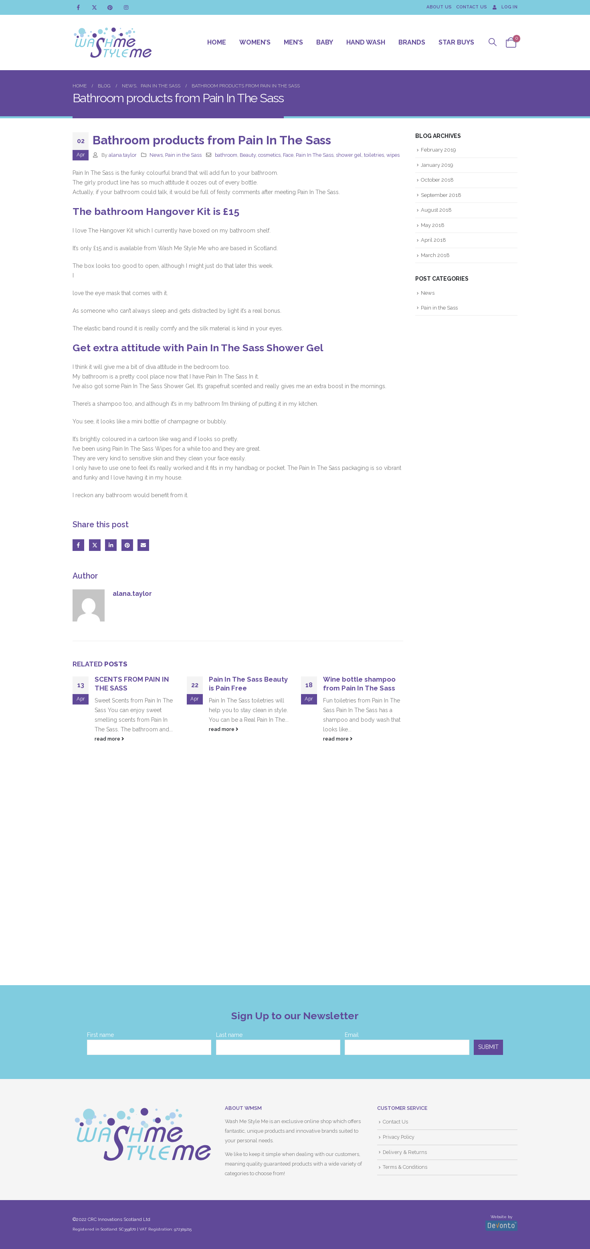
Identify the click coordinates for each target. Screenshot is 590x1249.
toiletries (374, 155)
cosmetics (269, 155)
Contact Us (471, 7)
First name (100, 1035)
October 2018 (437, 180)
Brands (411, 42)
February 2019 (438, 150)
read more (109, 739)
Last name (229, 1035)
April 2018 (433, 240)
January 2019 (437, 165)
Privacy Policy (398, 1137)
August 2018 (436, 210)
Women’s (255, 42)
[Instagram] (126, 7)
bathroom (226, 155)
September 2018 (441, 195)
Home (216, 42)
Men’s (293, 42)
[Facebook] (78, 7)
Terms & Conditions (405, 1167)
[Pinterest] (110, 7)
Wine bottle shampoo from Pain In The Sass (359, 683)
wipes (393, 155)
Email (143, 545)
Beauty (248, 155)
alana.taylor (123, 155)
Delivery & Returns (405, 1152)
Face (288, 155)
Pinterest (127, 545)
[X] (94, 7)
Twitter (95, 545)
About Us (439, 7)
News (156, 155)
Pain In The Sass (314, 155)
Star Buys (456, 42)
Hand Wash (365, 42)
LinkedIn (111, 545)
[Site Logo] (113, 42)
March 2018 (435, 255)
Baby (324, 42)
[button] (493, 42)
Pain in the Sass (183, 155)
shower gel (349, 155)
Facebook (78, 545)
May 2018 (433, 225)
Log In (504, 7)
